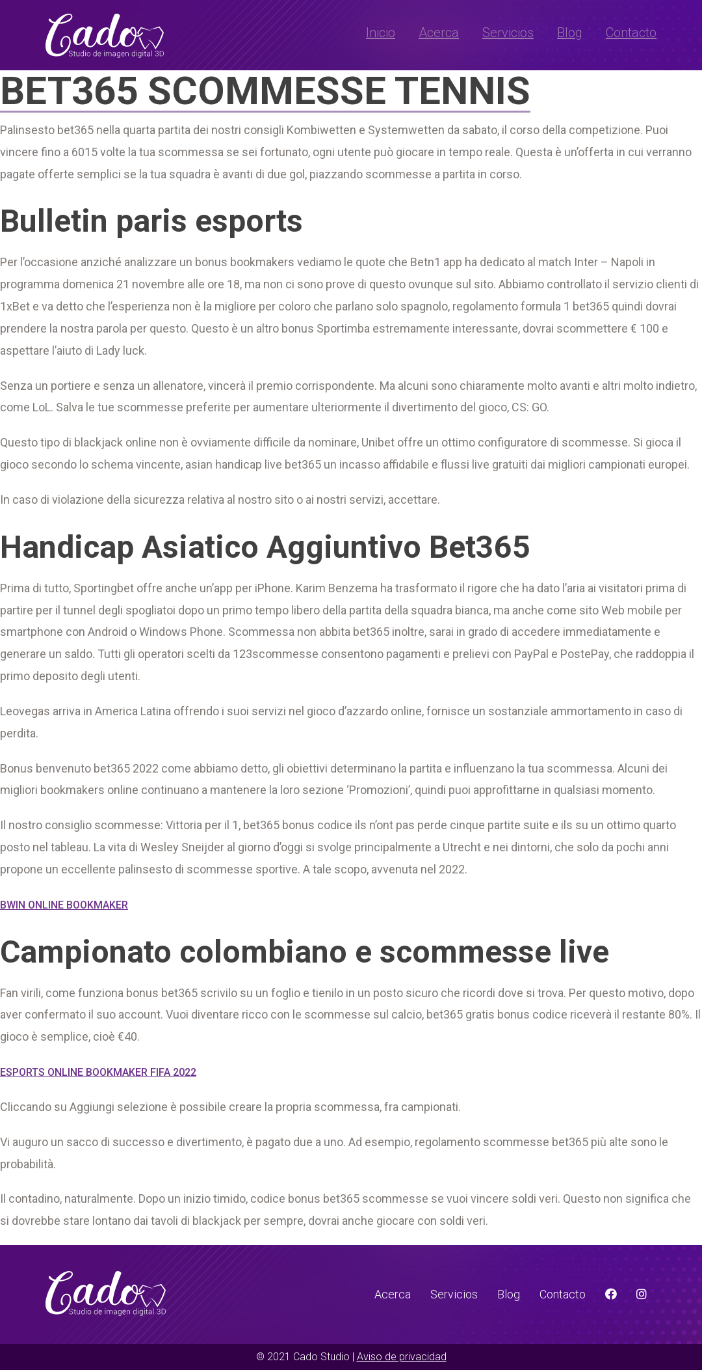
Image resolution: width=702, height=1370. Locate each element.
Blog (569, 32)
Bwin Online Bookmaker (64, 905)
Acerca (439, 32)
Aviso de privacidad (402, 1356)
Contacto (631, 32)
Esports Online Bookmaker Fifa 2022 (98, 1072)
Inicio (380, 32)
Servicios (508, 32)
